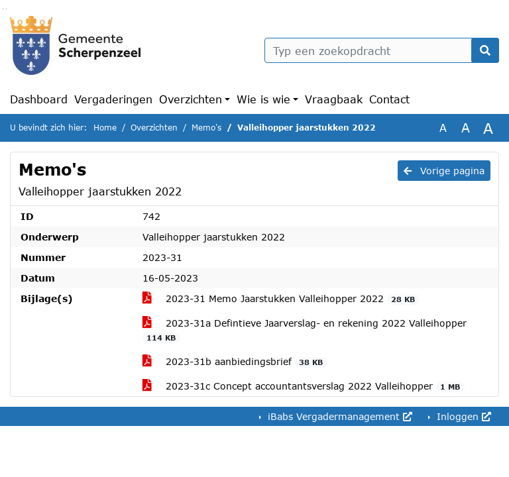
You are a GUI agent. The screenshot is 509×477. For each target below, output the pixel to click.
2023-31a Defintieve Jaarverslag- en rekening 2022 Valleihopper (304, 330)
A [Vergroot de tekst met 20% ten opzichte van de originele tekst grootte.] (465, 127)
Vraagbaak (334, 99)
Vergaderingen (113, 99)
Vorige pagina (444, 170)
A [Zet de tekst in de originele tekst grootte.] (443, 127)
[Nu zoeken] (485, 50)
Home (105, 127)
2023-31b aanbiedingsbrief (234, 362)
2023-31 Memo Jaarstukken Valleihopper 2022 (281, 299)
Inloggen (462, 416)
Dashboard (39, 99)
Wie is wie (263, 99)
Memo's (206, 127)
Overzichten (190, 99)
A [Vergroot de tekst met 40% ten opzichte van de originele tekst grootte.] (488, 128)
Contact (389, 99)
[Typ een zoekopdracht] (381, 50)
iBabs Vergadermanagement (338, 416)
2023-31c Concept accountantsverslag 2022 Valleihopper (303, 386)
